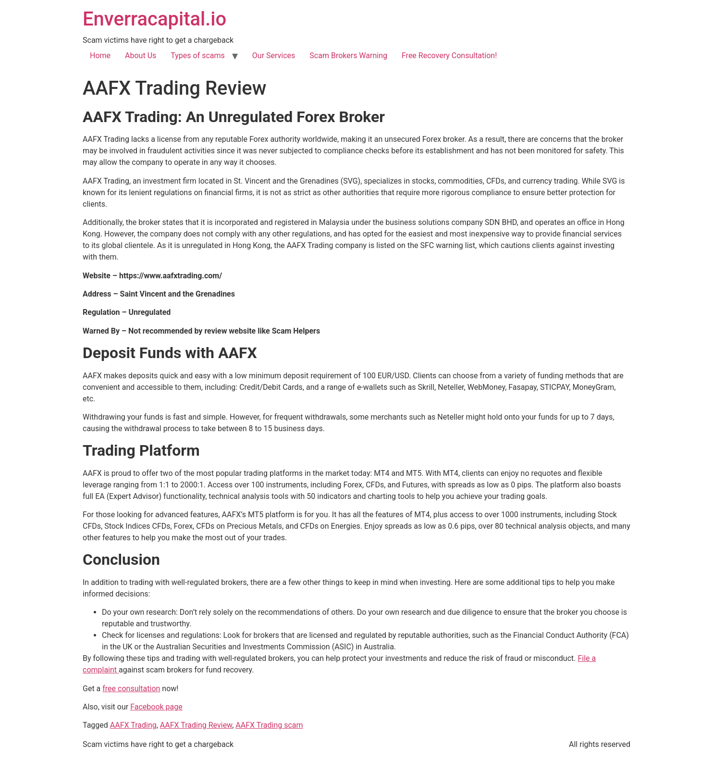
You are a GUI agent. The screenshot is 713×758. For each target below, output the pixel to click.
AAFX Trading (133, 725)
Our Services (273, 55)
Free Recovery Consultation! (449, 55)
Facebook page (156, 706)
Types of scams (198, 55)
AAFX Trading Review (196, 725)
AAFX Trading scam (269, 725)
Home (100, 55)
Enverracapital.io (154, 19)
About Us (140, 55)
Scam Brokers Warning (348, 55)
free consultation (131, 688)
